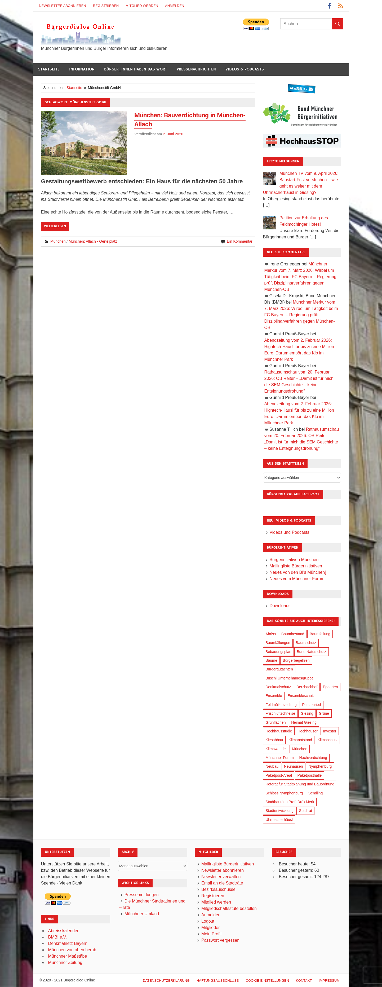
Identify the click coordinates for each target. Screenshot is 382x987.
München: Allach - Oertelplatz (93, 241)
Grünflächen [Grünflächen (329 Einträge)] (275, 722)
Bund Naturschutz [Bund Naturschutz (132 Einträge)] (311, 652)
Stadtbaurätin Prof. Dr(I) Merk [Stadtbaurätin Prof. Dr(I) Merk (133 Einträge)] (289, 802)
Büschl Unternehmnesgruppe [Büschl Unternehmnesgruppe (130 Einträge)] (289, 678)
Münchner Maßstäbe (67, 956)
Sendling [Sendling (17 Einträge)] (315, 793)
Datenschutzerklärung (166, 980)
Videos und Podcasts (289, 532)
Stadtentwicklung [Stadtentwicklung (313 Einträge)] (279, 810)
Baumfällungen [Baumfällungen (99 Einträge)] (277, 643)
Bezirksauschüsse (218, 889)
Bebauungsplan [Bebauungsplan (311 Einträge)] (278, 652)
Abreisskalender (63, 930)
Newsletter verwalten (221, 876)
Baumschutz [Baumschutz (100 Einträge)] (306, 643)
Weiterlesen (55, 226)
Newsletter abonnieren (62, 6)
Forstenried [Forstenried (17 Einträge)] (311, 705)
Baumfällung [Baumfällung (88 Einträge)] (320, 634)
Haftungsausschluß (218, 980)
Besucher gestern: (296, 870)
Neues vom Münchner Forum (296, 578)
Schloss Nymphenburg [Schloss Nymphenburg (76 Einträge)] (284, 793)
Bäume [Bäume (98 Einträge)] (271, 660)
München (58, 241)
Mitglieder (210, 927)
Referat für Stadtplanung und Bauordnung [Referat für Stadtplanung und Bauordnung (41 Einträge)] (299, 784)
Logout (207, 921)
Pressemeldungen (142, 894)
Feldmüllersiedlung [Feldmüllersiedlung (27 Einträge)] (281, 705)
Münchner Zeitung (65, 962)
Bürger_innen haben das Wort (135, 69)
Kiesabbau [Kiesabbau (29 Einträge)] (274, 740)
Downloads (279, 605)
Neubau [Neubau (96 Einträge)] (271, 766)
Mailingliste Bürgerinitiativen (295, 566)
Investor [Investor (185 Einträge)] (329, 731)
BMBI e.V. (57, 937)
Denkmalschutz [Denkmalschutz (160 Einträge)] (278, 687)
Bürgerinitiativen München (293, 559)
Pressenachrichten (196, 69)
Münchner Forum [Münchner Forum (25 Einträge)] (279, 757)
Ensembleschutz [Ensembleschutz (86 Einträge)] (301, 695)
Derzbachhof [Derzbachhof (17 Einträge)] (306, 687)
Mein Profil (211, 934)
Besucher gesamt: (296, 876)
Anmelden (174, 6)
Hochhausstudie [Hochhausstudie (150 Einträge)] (278, 731)
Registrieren (106, 6)
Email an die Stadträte (222, 883)
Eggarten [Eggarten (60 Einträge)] (330, 687)
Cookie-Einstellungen (267, 980)
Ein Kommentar (239, 241)
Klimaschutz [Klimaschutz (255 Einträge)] (327, 740)
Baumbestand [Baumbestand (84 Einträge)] (292, 634)
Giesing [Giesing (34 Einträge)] (307, 713)
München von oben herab (72, 950)
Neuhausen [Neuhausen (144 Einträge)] (293, 766)
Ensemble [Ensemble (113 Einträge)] (273, 695)
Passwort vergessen (220, 940)
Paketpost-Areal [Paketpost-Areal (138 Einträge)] (278, 775)
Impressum (329, 980)
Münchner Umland (142, 914)
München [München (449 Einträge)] (299, 749)
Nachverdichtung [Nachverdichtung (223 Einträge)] (313, 757)
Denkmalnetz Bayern (68, 943)
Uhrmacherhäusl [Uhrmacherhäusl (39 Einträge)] (279, 819)
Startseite (49, 69)
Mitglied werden (142, 6)
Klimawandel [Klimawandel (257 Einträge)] (275, 749)
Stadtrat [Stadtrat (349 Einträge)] (305, 810)
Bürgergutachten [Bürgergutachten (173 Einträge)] (279, 669)
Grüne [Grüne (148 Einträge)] (324, 713)
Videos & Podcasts (244, 69)
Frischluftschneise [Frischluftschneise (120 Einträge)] (280, 713)
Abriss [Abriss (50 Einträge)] (270, 634)
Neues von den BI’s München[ (297, 572)
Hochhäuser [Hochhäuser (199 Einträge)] (307, 731)
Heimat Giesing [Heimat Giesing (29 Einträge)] (304, 722)
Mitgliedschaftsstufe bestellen (229, 908)
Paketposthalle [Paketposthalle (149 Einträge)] (309, 775)
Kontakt (304, 980)
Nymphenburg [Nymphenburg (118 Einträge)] (320, 766)
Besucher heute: (295, 864)
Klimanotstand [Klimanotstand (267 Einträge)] (300, 740)
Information (82, 69)
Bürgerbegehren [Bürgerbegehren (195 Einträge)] (296, 660)
